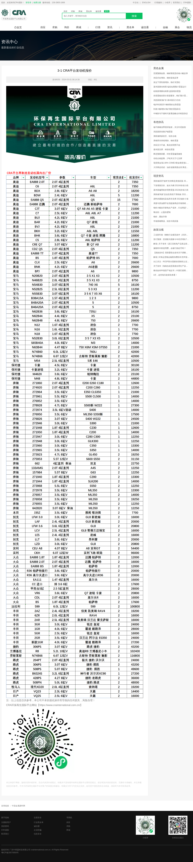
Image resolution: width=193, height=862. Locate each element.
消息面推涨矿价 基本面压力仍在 (167, 100)
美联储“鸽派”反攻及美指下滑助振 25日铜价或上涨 (171, 194)
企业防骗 (37, 830)
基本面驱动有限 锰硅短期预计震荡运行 (169, 87)
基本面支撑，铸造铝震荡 (163, 149)
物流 (189, 27)
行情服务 (158, 2)
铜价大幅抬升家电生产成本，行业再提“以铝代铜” (171, 208)
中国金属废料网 (18, 806)
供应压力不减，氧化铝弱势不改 (166, 145)
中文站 (136, 2)
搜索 (134, 16)
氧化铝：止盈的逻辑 (162, 212)
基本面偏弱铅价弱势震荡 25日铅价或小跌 (171, 190)
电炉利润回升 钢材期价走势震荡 (167, 104)
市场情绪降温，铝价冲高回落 (165, 221)
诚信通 (98, 11)
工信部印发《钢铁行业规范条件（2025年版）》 (171, 235)
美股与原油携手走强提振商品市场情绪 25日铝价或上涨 (171, 203)
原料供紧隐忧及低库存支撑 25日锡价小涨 (171, 199)
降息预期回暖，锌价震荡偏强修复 (167, 154)
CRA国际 (187, 2)
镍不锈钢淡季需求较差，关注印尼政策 (169, 127)
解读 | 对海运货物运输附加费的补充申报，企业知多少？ (171, 257)
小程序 (167, 2)
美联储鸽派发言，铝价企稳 (164, 136)
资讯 (107, 11)
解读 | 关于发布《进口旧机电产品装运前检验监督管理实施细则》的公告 (171, 244)
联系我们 (177, 2)
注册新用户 (6, 822)
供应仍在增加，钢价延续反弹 (165, 78)
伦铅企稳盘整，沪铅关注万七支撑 (167, 158)
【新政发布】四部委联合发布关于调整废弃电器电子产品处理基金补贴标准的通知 (171, 253)
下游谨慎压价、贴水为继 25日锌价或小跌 (171, 185)
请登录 (28, 2)
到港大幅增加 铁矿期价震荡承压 (167, 109)
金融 (165, 27)
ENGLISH (146, 2)
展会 (177, 27)
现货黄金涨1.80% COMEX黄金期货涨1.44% (171, 163)
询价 (66, 27)
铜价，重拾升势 (160, 217)
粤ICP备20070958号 (10, 852)
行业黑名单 (38, 822)
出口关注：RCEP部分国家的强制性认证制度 (171, 261)
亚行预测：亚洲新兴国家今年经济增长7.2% (171, 239)
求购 (73, 11)
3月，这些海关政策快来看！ (165, 275)
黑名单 (89, 11)
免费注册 (37, 2)
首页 (18, 27)
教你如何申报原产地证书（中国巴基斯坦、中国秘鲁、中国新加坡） (171, 270)
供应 (65, 11)
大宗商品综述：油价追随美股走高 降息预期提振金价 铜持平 (171, 167)
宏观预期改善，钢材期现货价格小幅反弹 (170, 73)
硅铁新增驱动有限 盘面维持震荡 (167, 91)
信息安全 (37, 834)
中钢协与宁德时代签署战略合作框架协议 (170, 113)
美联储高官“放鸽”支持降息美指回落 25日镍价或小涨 (171, 181)
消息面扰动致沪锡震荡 (163, 132)
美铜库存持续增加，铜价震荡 (165, 140)
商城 (80, 11)
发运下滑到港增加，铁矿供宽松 (166, 82)
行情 (97, 27)
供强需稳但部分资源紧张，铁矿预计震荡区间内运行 (171, 96)
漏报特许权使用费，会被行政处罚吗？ (169, 248)
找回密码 (5, 826)
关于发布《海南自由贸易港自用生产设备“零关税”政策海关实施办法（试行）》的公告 (171, 266)
